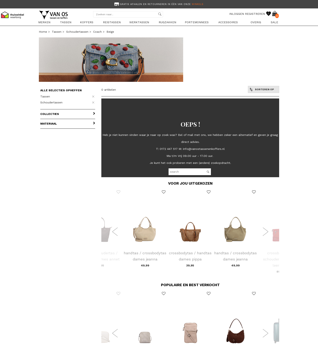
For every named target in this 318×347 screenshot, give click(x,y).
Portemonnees (197, 22)
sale (274, 22)
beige (110, 31)
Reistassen (112, 22)
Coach (97, 31)
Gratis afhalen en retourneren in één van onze (158, 4)
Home (43, 31)
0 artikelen (108, 89)
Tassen (65, 22)
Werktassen (139, 22)
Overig (256, 22)
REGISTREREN (255, 13)
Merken (44, 22)
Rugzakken (167, 22)
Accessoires (228, 22)
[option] (159, 4)
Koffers (86, 22)
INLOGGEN (236, 13)
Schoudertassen (77, 31)
